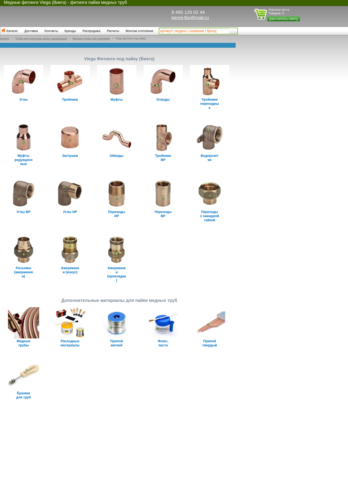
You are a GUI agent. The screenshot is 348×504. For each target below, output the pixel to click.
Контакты (51, 31)
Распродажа (91, 31)
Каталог (12, 31)
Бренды (70, 31)
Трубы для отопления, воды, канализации (41, 38)
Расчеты (113, 31)
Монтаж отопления (139, 31)
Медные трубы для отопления (91, 38)
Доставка (31, 31)
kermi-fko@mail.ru (190, 17)
